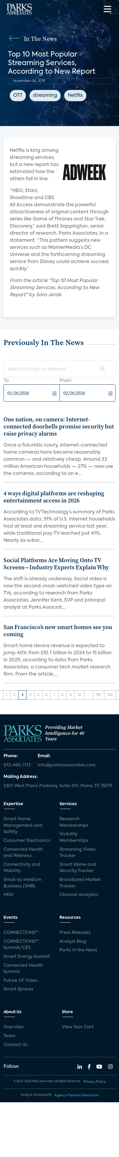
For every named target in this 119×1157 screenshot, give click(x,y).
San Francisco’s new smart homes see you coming (58, 630)
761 (98, 695)
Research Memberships (74, 822)
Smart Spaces (18, 989)
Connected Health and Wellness (23, 852)
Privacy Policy (94, 1082)
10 (79, 695)
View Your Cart (78, 1027)
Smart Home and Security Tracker (78, 868)
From (66, 380)
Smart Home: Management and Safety (23, 825)
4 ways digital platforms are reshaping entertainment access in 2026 (54, 497)
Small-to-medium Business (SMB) (23, 883)
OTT (17, 95)
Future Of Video (20, 981)
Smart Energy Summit (27, 957)
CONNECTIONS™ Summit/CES (21, 945)
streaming (45, 95)
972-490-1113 (17, 765)
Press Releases (75, 933)
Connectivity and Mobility (22, 868)
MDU (9, 895)
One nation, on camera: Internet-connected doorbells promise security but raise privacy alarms (59, 426)
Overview (14, 1027)
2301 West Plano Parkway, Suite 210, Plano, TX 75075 (58, 786)
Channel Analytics (79, 895)
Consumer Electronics (27, 841)
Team (9, 1036)
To (6, 380)
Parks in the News (78, 950)
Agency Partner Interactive (76, 1095)
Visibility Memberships (74, 837)
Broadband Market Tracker (80, 883)
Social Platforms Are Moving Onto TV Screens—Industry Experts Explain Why (56, 563)
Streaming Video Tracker (77, 852)
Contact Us (15, 1045)
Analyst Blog (73, 942)
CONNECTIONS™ (21, 933)
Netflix (75, 95)
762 (110, 695)
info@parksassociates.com (66, 765)
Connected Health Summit (23, 968)
